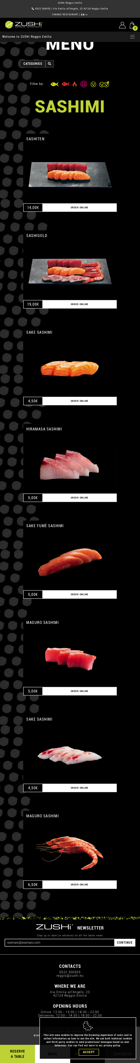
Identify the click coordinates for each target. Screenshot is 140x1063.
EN (84, 14)
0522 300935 (43, 8)
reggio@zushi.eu (70, 975)
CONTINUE (125, 942)
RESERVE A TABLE (17, 1054)
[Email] (60, 943)
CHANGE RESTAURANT (65, 14)
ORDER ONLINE (79, 207)
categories (32, 64)
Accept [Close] (89, 1052)
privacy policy (112, 1046)
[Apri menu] (132, 36)
